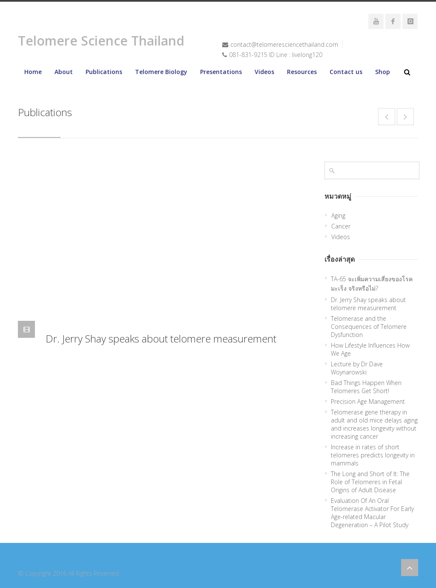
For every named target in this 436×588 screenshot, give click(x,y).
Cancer (340, 226)
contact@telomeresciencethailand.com (284, 44)
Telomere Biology (161, 72)
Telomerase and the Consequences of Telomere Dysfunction (369, 326)
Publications (104, 72)
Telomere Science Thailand (101, 40)
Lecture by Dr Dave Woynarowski (357, 368)
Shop (382, 72)
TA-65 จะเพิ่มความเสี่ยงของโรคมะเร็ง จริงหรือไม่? (372, 283)
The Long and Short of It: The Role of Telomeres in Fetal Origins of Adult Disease (370, 482)
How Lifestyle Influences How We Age (370, 349)
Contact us (346, 72)
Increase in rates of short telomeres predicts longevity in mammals (373, 455)
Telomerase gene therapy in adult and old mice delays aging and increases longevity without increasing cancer (374, 424)
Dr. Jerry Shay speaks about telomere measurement (161, 338)
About (63, 72)
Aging (338, 215)
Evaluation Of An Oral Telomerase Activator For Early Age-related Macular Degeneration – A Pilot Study (372, 513)
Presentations (221, 72)
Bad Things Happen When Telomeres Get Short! (366, 387)
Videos (264, 72)
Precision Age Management (368, 401)
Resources (302, 72)
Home (33, 72)
